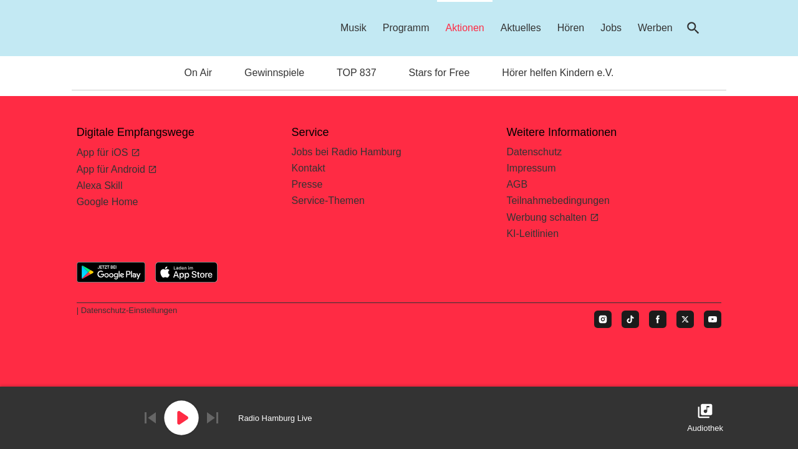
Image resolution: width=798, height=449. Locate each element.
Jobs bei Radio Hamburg (346, 152)
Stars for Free (439, 72)
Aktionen (464, 27)
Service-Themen (328, 200)
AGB (516, 184)
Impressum (530, 168)
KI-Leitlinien (532, 233)
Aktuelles (521, 27)
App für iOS (104, 152)
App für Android (112, 169)
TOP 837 (356, 72)
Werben (655, 27)
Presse (307, 184)
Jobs (611, 27)
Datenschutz (534, 152)
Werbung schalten (547, 217)
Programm (406, 27)
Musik (353, 27)
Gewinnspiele (274, 72)
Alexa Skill (100, 185)
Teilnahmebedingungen (557, 200)
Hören (571, 27)
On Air (198, 72)
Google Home (107, 201)
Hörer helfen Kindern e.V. (557, 72)
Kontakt (308, 168)
